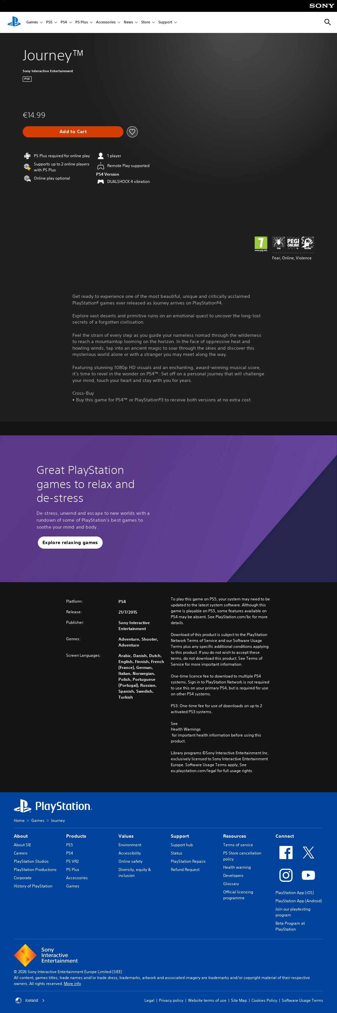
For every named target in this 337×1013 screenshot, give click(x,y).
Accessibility (129, 853)
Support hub (182, 845)
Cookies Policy (264, 1000)
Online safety (130, 861)
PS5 (49, 22)
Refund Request (185, 869)
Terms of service (238, 845)
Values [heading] (126, 836)
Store (145, 22)
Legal (149, 1000)
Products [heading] (76, 836)
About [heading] (21, 836)
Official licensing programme (238, 895)
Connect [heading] (284, 836)
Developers (233, 875)
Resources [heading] (234, 836)
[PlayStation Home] (14, 22)
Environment (129, 845)
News (128, 22)
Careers (21, 853)
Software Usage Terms (302, 1000)
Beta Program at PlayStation (290, 926)
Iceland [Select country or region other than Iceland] (30, 1000)
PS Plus (81, 22)
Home (19, 820)
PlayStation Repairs (188, 861)
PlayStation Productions (35, 869)
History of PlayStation (33, 886)
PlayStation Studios (31, 861)
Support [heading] (180, 836)
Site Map (239, 1000)
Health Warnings (186, 729)
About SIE (22, 845)
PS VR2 (72, 861)
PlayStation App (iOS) (294, 892)
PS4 (64, 22)
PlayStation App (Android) (298, 901)
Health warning (237, 867)
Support (165, 22)
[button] (70, 542)
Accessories (106, 22)
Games (32, 22)
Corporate (23, 878)
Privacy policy (171, 1000)
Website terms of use (207, 1000)
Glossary (231, 883)
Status (176, 853)
